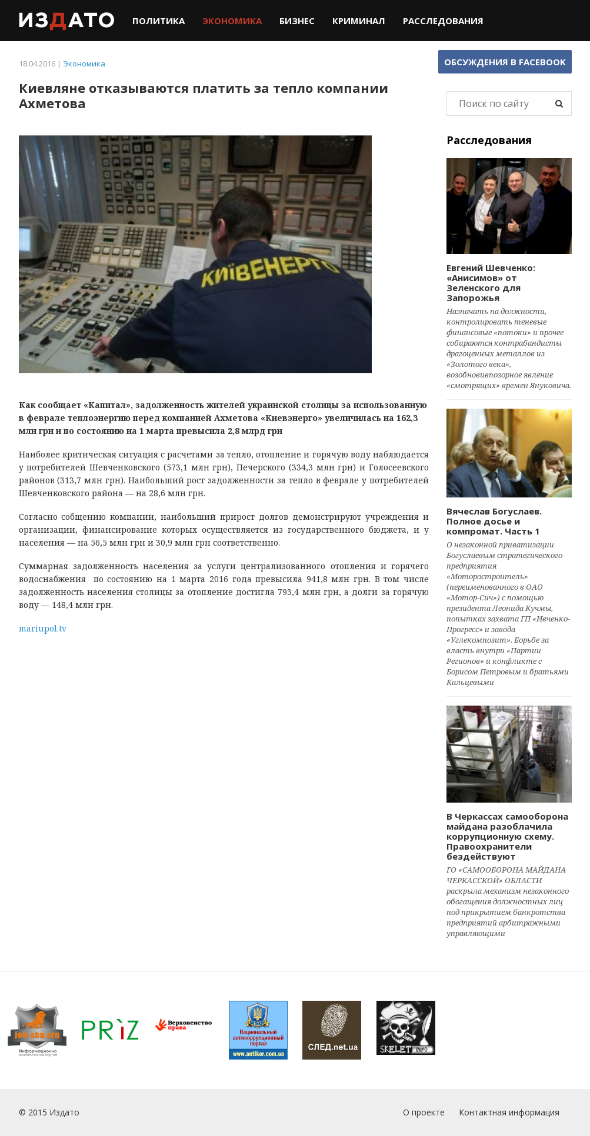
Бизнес (297, 20)
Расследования (443, 20)
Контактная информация (509, 1112)
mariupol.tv (42, 628)
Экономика (232, 20)
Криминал (358, 20)
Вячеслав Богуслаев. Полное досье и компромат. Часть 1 (494, 521)
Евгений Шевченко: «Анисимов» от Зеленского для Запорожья (490, 282)
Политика (158, 20)
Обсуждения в (505, 62)
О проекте (424, 1112)
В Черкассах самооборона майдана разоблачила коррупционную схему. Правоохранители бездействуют (507, 836)
